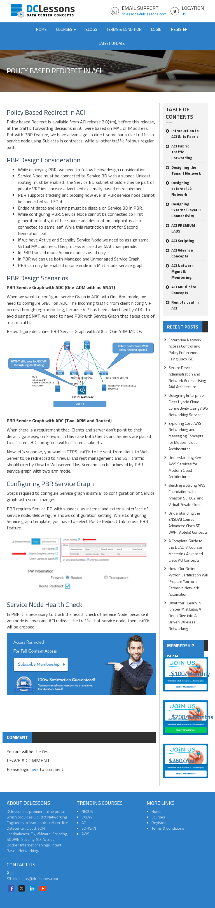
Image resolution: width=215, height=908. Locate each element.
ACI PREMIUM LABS (180, 228)
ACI (84, 822)
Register (179, 29)
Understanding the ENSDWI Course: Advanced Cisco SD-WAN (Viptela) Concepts (188, 522)
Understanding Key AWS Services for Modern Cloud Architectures (185, 467)
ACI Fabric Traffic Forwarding (179, 152)
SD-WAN (88, 828)
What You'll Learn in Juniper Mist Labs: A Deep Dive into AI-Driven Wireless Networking (185, 615)
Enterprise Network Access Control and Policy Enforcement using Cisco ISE (185, 349)
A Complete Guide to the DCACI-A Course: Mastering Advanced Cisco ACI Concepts (186, 550)
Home (41, 29)
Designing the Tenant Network (183, 170)
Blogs (91, 29)
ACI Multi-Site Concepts (181, 289)
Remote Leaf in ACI (182, 305)
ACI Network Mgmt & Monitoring (179, 271)
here (35, 769)
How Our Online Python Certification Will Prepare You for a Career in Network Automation (188, 581)
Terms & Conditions (167, 828)
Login (156, 29)
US (184, 14)
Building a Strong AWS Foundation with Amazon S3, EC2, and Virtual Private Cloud (187, 494)
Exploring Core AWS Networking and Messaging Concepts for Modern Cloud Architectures (186, 436)
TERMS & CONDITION (124, 29)
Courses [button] (66, 29)
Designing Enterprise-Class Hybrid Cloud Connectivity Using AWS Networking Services (188, 404)
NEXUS (87, 811)
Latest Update (112, 43)
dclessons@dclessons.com (144, 14)
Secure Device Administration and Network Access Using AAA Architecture (187, 377)
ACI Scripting (180, 240)
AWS (85, 834)
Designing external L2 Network (179, 188)
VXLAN (86, 817)
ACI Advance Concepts (179, 253)
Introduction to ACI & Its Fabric (182, 133)
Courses (158, 817)
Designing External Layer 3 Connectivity (183, 210)
